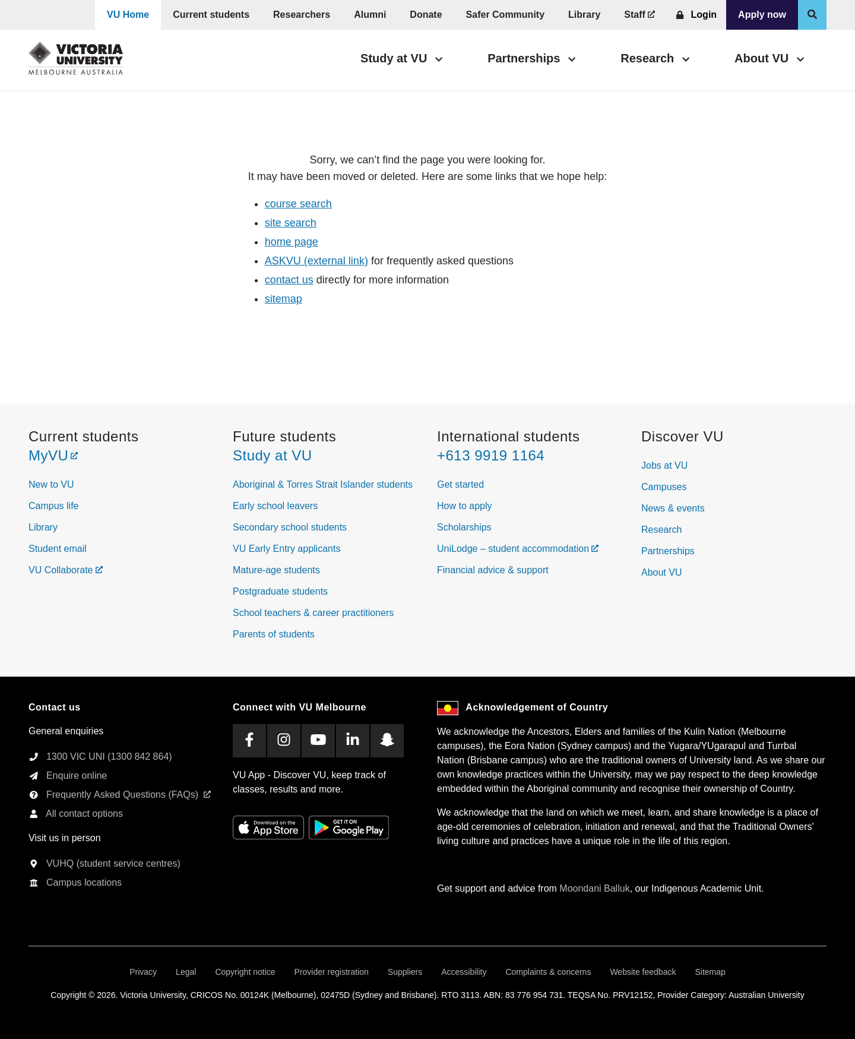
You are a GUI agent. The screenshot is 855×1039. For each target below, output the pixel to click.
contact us (289, 280)
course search (298, 204)
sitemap (283, 299)
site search (290, 223)
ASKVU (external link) (316, 261)
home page (291, 242)
